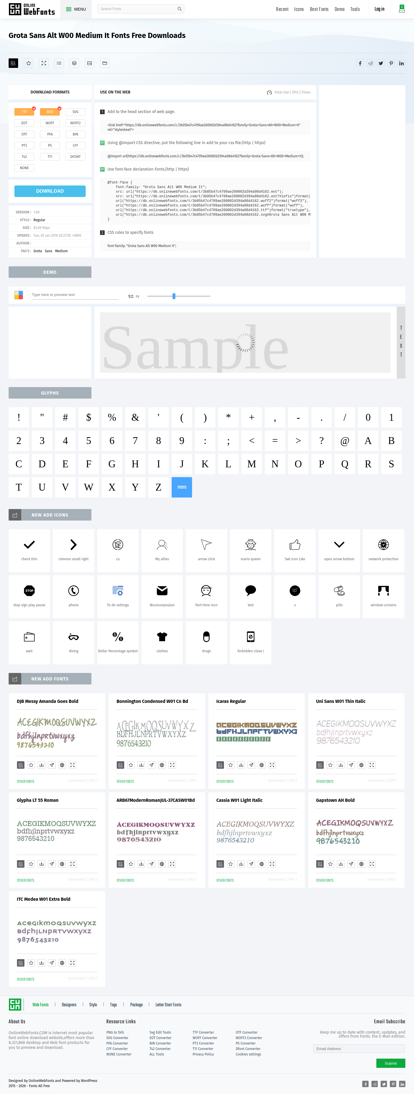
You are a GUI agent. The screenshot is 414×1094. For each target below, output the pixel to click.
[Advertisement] (362, 171)
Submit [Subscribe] (391, 1063)
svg (75, 112)
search (179, 9)
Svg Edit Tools (160, 1032)
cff (75, 146)
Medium (61, 251)
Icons (299, 9)
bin (75, 134)
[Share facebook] (360, 63)
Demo (340, 9)
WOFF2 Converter (249, 1038)
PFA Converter (117, 1043)
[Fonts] (105, 63)
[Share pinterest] (391, 63)
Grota (37, 251)
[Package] (74, 63)
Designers (69, 1005)
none (24, 168)
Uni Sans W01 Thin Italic (341, 701)
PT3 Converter (203, 1043)
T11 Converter (203, 1049)
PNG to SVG (115, 1032)
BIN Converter (160, 1043)
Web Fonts (40, 1005)
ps (50, 146)
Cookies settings (248, 1054)
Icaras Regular (231, 701)
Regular (39, 220)
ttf (24, 112)
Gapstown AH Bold (335, 800)
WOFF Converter (205, 1038)
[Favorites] (28, 63)
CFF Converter (117, 1049)
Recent (282, 9)
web (50, 112)
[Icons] (89, 63)
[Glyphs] (59, 63)
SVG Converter (117, 1038)
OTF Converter (247, 1032)
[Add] (13, 63)
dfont (75, 157)
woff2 (75, 123)
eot (24, 123)
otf (24, 134)
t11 (49, 157)
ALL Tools (157, 1054)
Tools (355, 9)
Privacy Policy (203, 1054)
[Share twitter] (381, 63)
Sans (48, 251)
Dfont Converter (248, 1049)
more (182, 487)
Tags (113, 1005)
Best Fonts (319, 9)
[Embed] (62, 765)
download (50, 191)
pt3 (24, 146)
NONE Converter (118, 1054)
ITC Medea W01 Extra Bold (43, 899)
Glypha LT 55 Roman (38, 800)
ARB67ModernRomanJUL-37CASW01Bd (156, 800)
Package (136, 1005)
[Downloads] (41, 765)
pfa (50, 134)
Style (93, 1005)
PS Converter (246, 1043)
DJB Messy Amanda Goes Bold (47, 701)
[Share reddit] (370, 63)
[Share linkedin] (401, 63)
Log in (379, 9)
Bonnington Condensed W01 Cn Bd (152, 701)
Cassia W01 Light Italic (239, 800)
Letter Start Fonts (168, 1005)
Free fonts (34, 10)
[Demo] (44, 63)
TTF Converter (203, 1032)
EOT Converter (160, 1038)
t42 (24, 157)
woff (49, 123)
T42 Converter (160, 1049)
